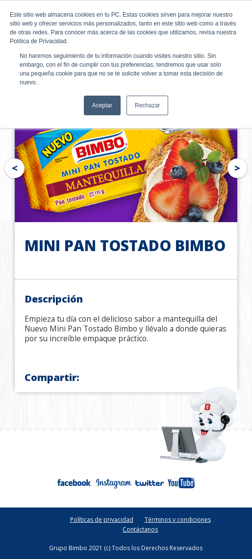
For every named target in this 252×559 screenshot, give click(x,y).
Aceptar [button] (102, 105)
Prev (13, 166)
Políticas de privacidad (101, 519)
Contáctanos (140, 529)
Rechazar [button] (147, 105)
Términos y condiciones (178, 519)
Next (239, 166)
